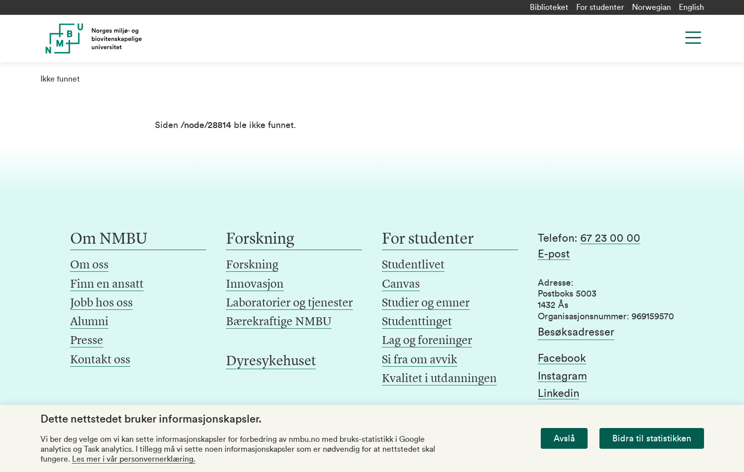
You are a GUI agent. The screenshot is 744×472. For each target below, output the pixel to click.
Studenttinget (417, 322)
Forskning (252, 265)
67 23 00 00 (610, 238)
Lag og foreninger (427, 341)
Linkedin (558, 393)
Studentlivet (413, 265)
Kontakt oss (100, 360)
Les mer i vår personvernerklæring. (133, 459)
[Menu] (693, 37)
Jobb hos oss (101, 303)
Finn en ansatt (107, 285)
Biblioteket (549, 7)
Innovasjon (255, 285)
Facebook (562, 358)
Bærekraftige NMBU (279, 322)
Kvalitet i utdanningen (439, 379)
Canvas (401, 285)
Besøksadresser (576, 332)
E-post (554, 254)
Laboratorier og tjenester (289, 303)
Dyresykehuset (271, 362)
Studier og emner (426, 303)
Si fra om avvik (419, 360)
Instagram (562, 376)
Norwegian (651, 7)
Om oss (89, 265)
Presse (86, 341)
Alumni (89, 322)
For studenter (600, 7)
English (691, 7)
